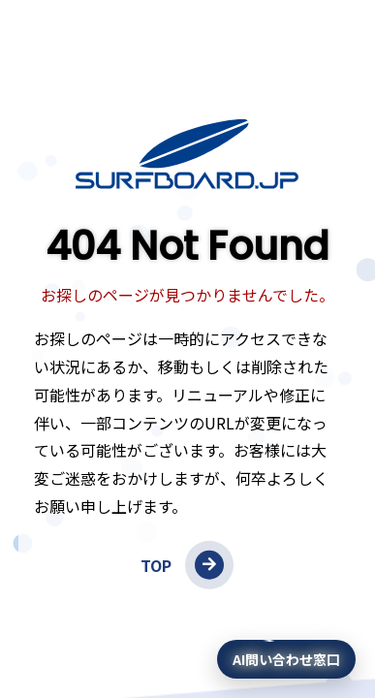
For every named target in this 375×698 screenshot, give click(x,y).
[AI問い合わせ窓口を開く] (286, 659)
